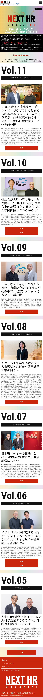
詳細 (21, 148)
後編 (21, 232)
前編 (21, 228)
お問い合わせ (5, 666)
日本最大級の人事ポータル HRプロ (11, 670)
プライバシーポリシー (8, 663)
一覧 (21, 652)
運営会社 (4, 660)
